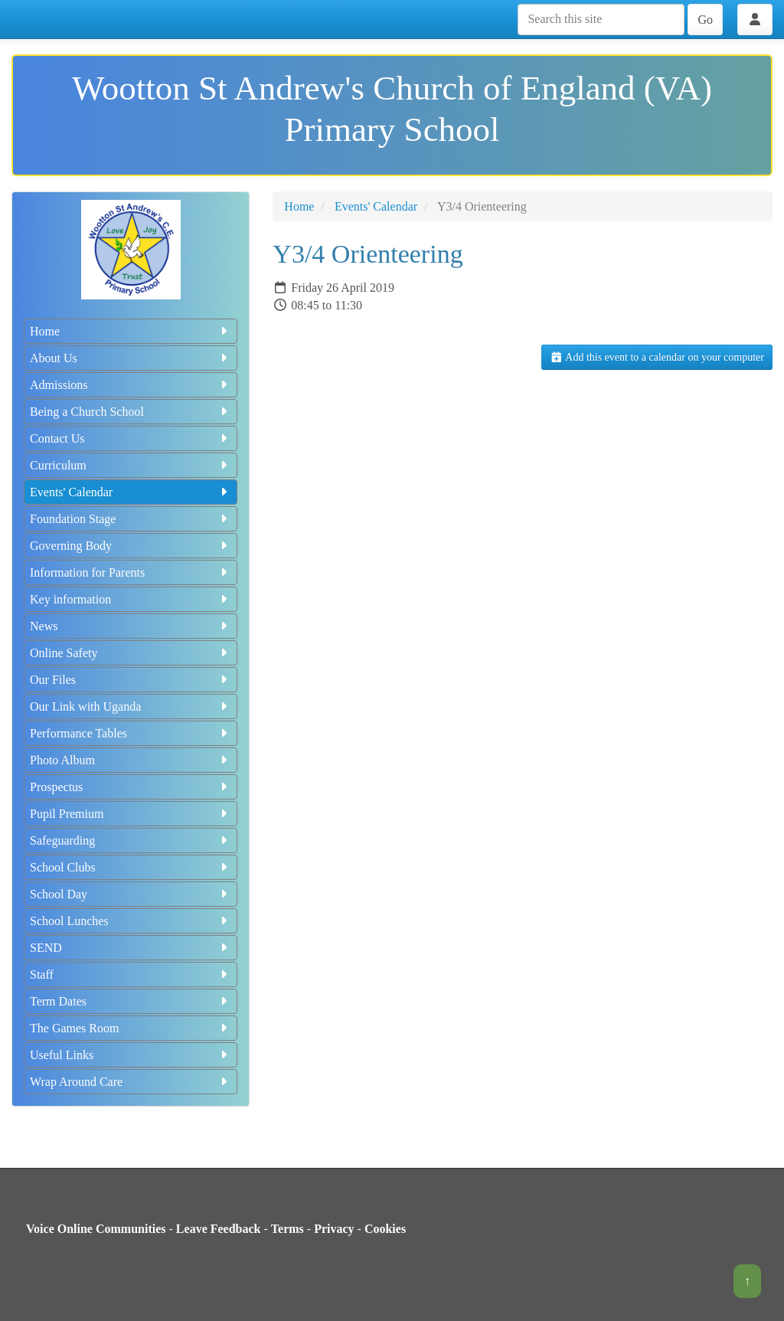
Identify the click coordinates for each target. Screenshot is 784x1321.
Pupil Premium (130, 813)
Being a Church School (130, 411)
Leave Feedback (218, 1228)
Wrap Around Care (130, 1081)
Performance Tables (130, 733)
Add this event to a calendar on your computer (657, 357)
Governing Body (130, 545)
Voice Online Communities (96, 1228)
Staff (130, 974)
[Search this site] (601, 19)
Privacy (334, 1228)
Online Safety (130, 653)
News (130, 626)
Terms (287, 1228)
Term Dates (130, 1001)
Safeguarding (130, 840)
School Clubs (130, 867)
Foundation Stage (130, 519)
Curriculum (130, 465)
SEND (130, 947)
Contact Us (130, 438)
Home (130, 331)
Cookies (385, 1228)
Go (705, 19)
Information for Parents (130, 572)
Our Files (130, 679)
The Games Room (130, 1028)
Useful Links (130, 1055)
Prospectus (130, 787)
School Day (130, 894)
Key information (130, 599)
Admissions (130, 385)
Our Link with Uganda (130, 706)
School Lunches (130, 921)
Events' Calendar (130, 492)
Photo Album (130, 760)
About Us (130, 358)
